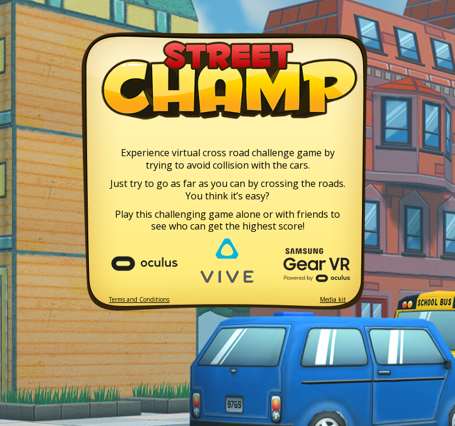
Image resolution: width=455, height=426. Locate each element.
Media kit (333, 300)
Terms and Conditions (139, 300)
